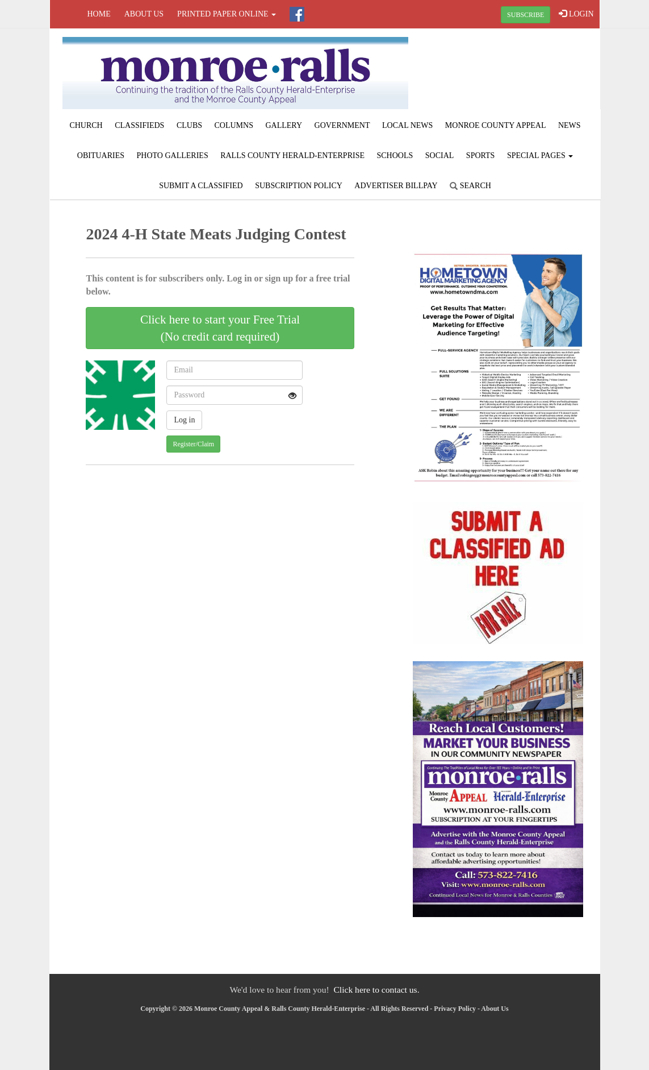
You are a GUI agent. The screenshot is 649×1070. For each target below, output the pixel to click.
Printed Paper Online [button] (226, 14)
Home (99, 14)
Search (470, 185)
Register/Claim (193, 444)
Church (85, 125)
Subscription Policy (298, 185)
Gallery (283, 125)
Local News (407, 125)
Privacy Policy (455, 1009)
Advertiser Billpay (395, 185)
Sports (480, 155)
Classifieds (139, 125)
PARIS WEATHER (507, 71)
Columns (234, 125)
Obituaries (100, 155)
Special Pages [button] (540, 155)
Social (439, 155)
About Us (144, 14)
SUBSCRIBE (525, 15)
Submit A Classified (201, 185)
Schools (394, 155)
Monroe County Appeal (495, 125)
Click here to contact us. (376, 989)
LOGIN (576, 13)
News (569, 125)
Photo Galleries (172, 155)
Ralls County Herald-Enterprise (292, 155)
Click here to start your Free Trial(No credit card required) (220, 328)
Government (342, 125)
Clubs (189, 125)
